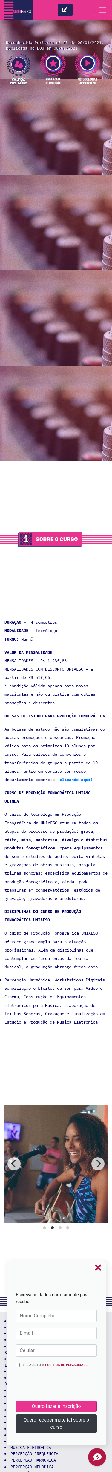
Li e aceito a (55, 1365)
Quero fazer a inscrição (56, 1406)
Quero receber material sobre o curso (56, 1423)
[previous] (14, 1163)
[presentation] (61, 1386)
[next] (98, 1163)
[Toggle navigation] (102, 10)
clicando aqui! (76, 780)
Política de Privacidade (66, 1365)
